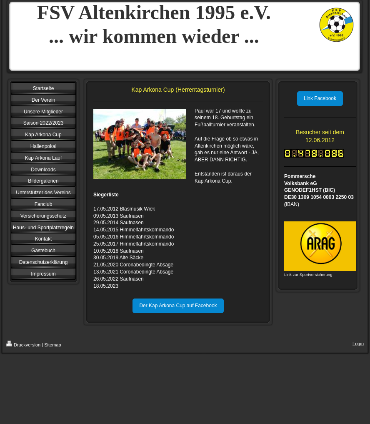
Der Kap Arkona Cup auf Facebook (178, 306)
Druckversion (23, 344)
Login (358, 343)
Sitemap (52, 344)
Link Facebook (320, 98)
